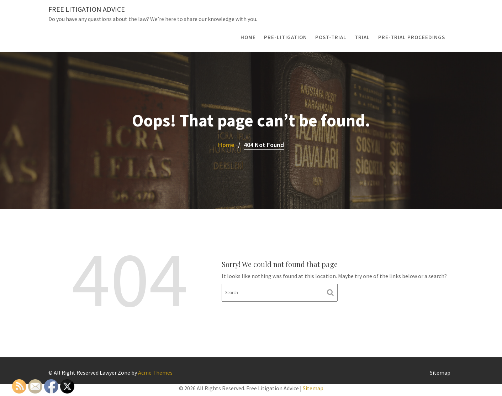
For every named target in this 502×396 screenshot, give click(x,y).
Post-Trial (331, 37)
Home (248, 37)
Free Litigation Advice (86, 9)
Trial (362, 37)
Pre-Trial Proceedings (411, 37)
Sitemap (440, 372)
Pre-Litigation (285, 37)
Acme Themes (155, 372)
